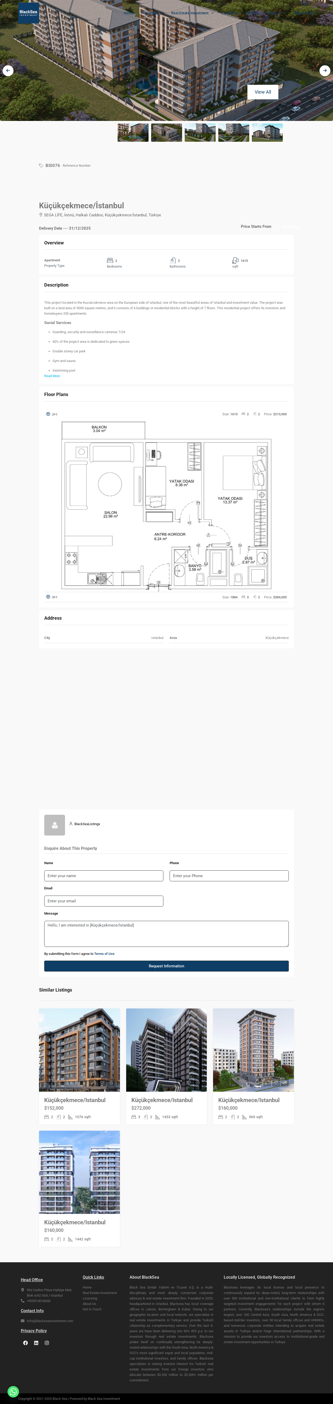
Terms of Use (104, 954)
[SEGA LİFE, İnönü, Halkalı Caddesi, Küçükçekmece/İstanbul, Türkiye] (166, 729)
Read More (52, 376)
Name (48, 863)
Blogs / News (304, 13)
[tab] (166, 500)
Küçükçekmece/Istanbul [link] (75, 1100)
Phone (174, 863)
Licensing (229, 13)
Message (51, 913)
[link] (79, 1060)
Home (128, 13)
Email (48, 888)
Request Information (166, 966)
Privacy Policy (34, 1330)
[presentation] (8, 75)
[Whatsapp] (13, 1391)
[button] (166, 414)
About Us (276, 13)
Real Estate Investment (192, 13)
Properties (152, 13)
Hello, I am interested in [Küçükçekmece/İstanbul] (166, 934)
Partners (252, 13)
